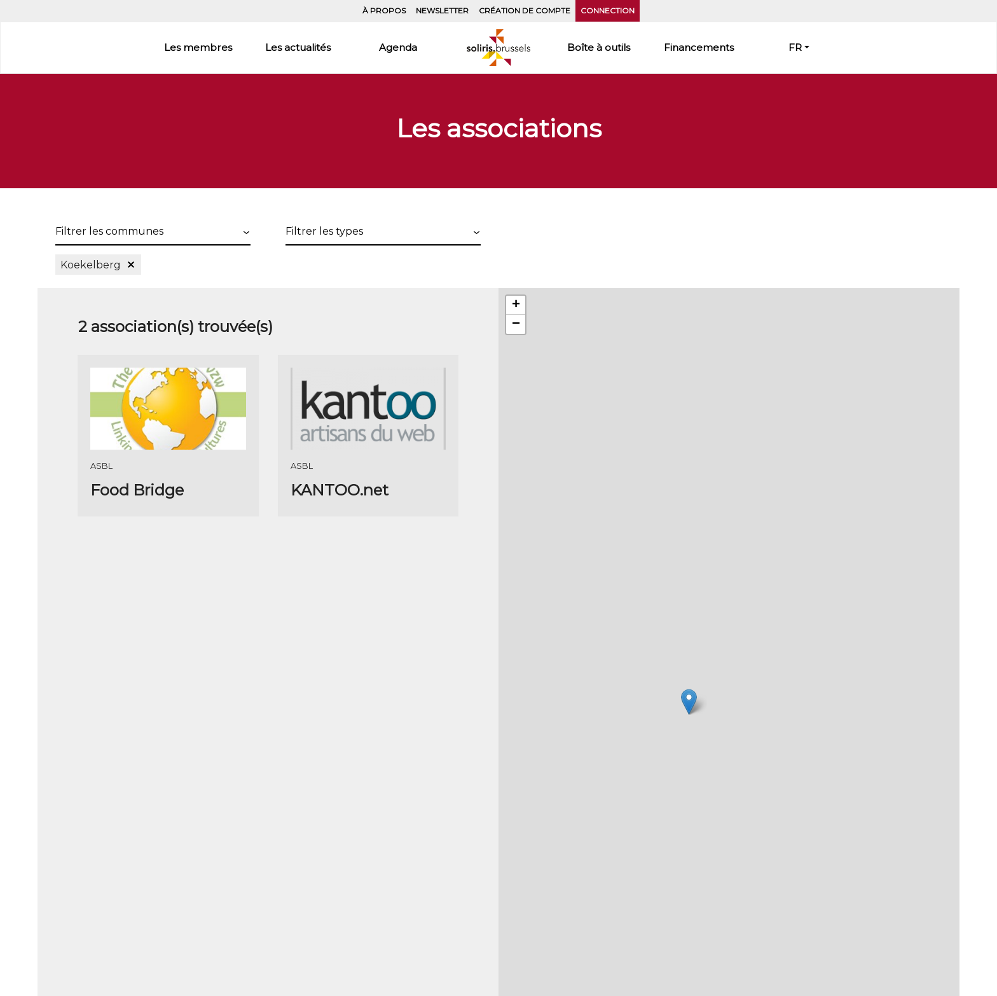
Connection (608, 10)
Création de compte (524, 10)
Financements (699, 47)
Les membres (198, 47)
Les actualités (298, 47)
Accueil (498, 47)
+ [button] (516, 305)
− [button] (516, 324)
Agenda (398, 47)
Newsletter (442, 10)
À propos (384, 10)
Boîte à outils (598, 47)
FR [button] (795, 47)
